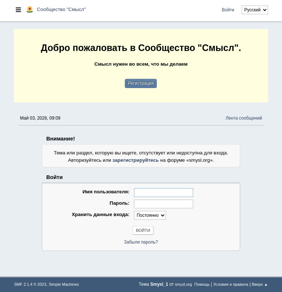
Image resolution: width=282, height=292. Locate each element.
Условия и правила (230, 284)
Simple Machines (64, 284)
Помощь (202, 284)
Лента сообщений (243, 118)
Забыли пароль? (141, 242)
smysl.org (183, 284)
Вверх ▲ (260, 284)
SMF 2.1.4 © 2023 (30, 284)
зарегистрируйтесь (135, 160)
